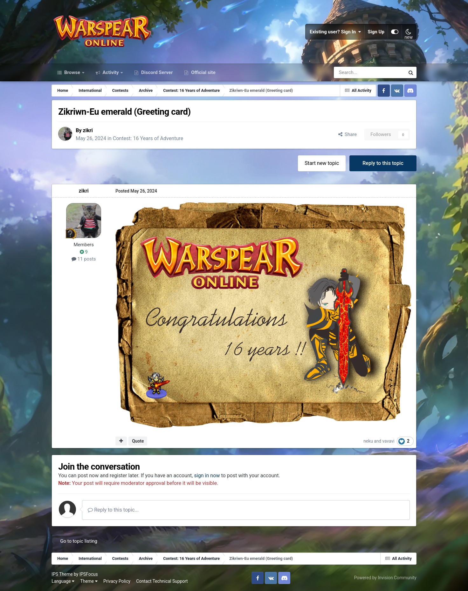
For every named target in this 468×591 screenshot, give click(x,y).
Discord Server (156, 72)
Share (347, 134)
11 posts (84, 259)
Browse (72, 72)
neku (368, 441)
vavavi (388, 441)
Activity (110, 72)
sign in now (207, 475)
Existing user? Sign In (335, 31)
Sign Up (376, 32)
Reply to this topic (382, 163)
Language (63, 581)
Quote (138, 441)
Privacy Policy (116, 581)
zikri (88, 130)
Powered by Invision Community (385, 577)
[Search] (352, 72)
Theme (89, 581)
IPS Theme (62, 574)
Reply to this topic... (113, 510)
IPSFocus (88, 574)
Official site (202, 72)
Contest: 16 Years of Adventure (148, 138)
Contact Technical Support (162, 581)
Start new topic (322, 163)
